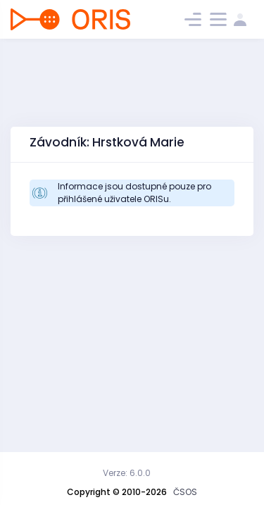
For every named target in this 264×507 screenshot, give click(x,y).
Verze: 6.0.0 (127, 473)
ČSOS (185, 492)
